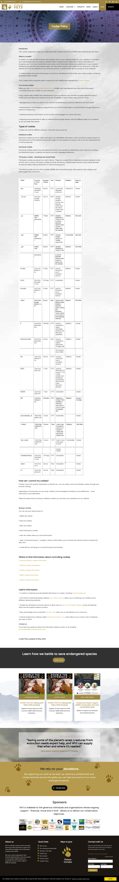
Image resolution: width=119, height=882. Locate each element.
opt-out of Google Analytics (72, 605)
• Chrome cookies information (29, 565)
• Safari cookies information (29, 575)
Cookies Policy (44, 861)
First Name (91, 864)
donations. (71, 769)
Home (61, 7)
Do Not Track (51, 612)
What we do (58, 660)
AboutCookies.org (78, 593)
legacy (95, 7)
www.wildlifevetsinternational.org (41, 88)
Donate (111, 7)
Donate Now (60, 788)
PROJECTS (80, 7)
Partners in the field (45, 851)
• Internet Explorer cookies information (33, 560)
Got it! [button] (110, 879)
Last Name (104, 864)
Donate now (43, 853)
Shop (102, 7)
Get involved (43, 856)
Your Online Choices (56, 598)
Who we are (43, 846)
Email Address (92, 858)
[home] (12, 6)
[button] (70, 6)
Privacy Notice (83, 80)
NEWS (88, 7)
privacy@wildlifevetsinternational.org (32, 629)
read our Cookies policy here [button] (81, 879)
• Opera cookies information (29, 580)
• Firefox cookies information (29, 570)
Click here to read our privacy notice (97, 854)
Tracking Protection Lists (56, 617)
